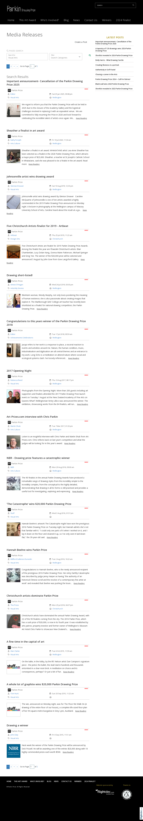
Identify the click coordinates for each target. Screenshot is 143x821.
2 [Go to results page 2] (11, 66)
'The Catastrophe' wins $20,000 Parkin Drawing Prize (39, 504)
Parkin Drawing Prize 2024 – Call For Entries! (112, 79)
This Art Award (27, 20)
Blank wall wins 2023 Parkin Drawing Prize (112, 84)
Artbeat (14, 235)
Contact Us (90, 20)
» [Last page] (17, 66)
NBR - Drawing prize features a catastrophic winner (38, 458)
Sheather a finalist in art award (26, 130)
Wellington (57, 97)
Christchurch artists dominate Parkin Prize (32, 595)
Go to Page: (24, 66)
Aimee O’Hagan (17, 284)
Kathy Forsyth (16, 140)
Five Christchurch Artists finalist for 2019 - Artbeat (37, 226)
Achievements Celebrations (22, 338)
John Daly (14, 735)
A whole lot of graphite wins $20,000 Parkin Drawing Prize (42, 684)
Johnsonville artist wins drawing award (30, 176)
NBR (12, 467)
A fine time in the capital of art (25, 641)
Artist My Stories (17, 288)
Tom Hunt (15, 693)
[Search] (90, 55)
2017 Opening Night (19, 370)
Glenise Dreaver (17, 186)
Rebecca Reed (16, 380)
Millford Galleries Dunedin (21, 559)
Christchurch (58, 239)
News (76, 20)
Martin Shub (16, 426)
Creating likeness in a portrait (107, 65)
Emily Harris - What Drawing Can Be (109, 60)
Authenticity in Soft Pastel (105, 70)
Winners (106, 20)
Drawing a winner (17, 725)
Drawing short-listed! (19, 275)
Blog (66, 20)
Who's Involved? (49, 20)
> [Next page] (14, 66)
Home (11, 20)
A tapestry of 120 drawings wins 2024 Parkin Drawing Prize (113, 49)
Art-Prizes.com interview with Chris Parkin (32, 416)
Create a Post (81, 42)
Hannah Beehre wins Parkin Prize (27, 549)
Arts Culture (15, 143)
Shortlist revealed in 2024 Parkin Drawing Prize (113, 55)
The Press (15, 605)
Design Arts (15, 239)
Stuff (12, 513)
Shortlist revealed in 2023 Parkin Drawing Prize (113, 88)
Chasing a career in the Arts (106, 74)
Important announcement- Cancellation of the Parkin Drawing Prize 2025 (113, 42)
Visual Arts (15, 97)
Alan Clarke (15, 651)
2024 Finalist (123, 20)
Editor (13, 94)
